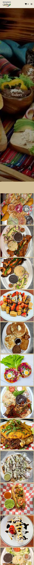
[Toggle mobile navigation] (31, 4)
